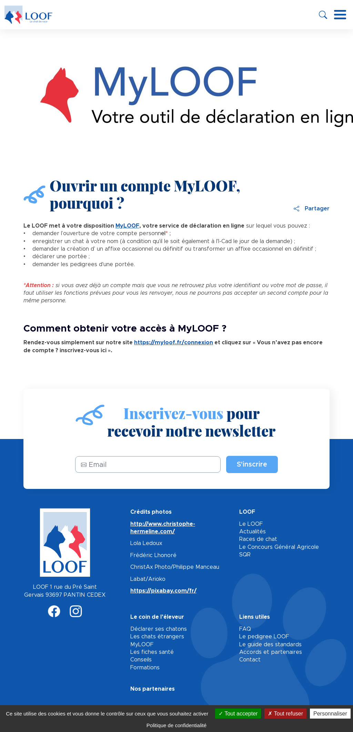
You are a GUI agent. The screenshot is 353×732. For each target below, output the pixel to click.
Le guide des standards (270, 644)
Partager (312, 208)
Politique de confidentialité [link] (176, 725)
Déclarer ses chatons (158, 629)
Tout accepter (238, 714)
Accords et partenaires (270, 652)
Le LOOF (251, 524)
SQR (245, 554)
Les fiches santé (152, 652)
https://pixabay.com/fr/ (163, 591)
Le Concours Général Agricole (279, 547)
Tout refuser (285, 714)
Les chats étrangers (157, 636)
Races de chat (258, 539)
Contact (250, 659)
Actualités (252, 531)
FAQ (245, 629)
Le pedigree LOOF (264, 636)
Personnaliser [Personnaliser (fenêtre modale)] (330, 714)
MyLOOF (141, 644)
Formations (145, 667)
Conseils (141, 659)
